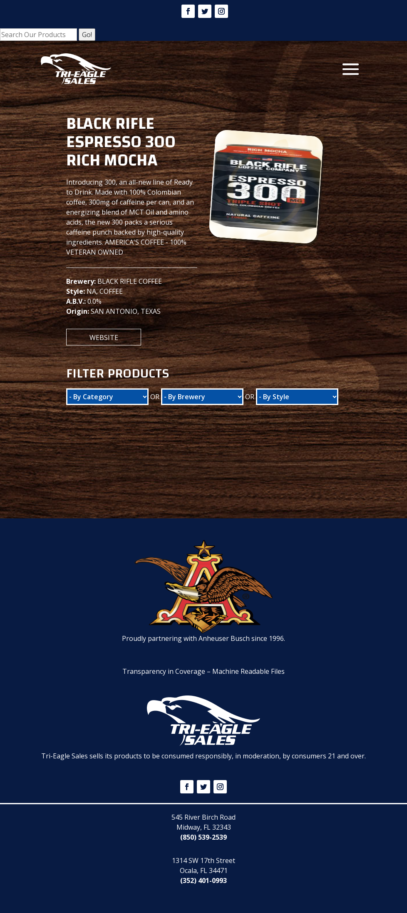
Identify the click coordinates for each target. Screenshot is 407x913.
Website (103, 337)
